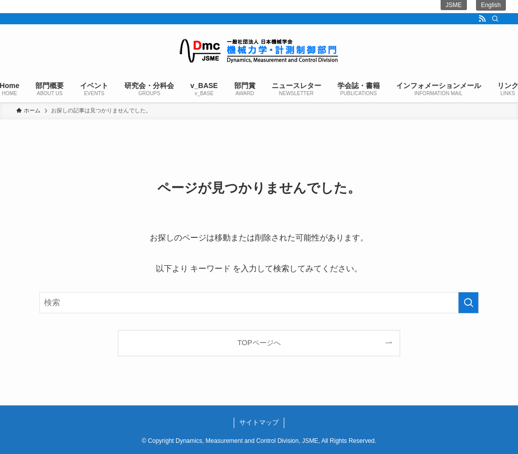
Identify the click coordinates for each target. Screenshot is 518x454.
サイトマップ (259, 422)
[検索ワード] (259, 302)
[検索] (495, 18)
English (491, 5)
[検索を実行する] (468, 302)
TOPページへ (258, 343)
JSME (454, 5)
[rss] (482, 18)
